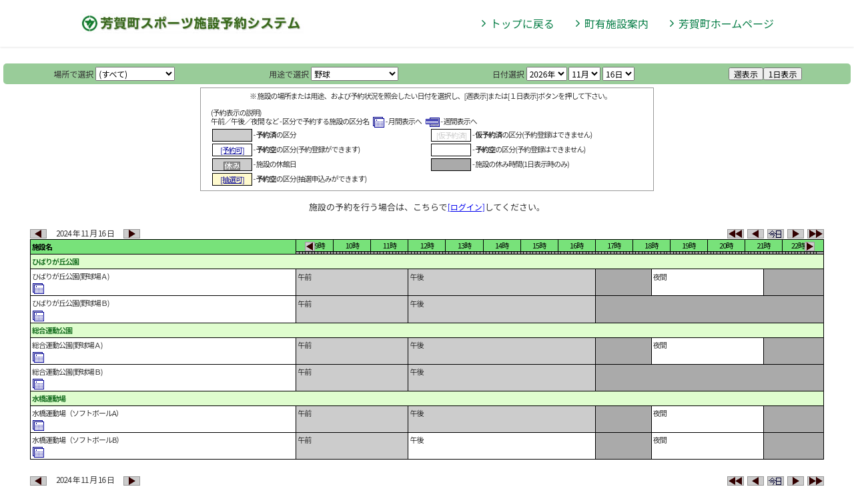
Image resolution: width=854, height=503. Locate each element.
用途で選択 (289, 73)
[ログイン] (466, 206)
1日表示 (783, 73)
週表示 (746, 73)
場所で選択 (74, 73)
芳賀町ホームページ (726, 23)
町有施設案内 (616, 23)
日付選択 (508, 73)
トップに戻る (522, 23)
